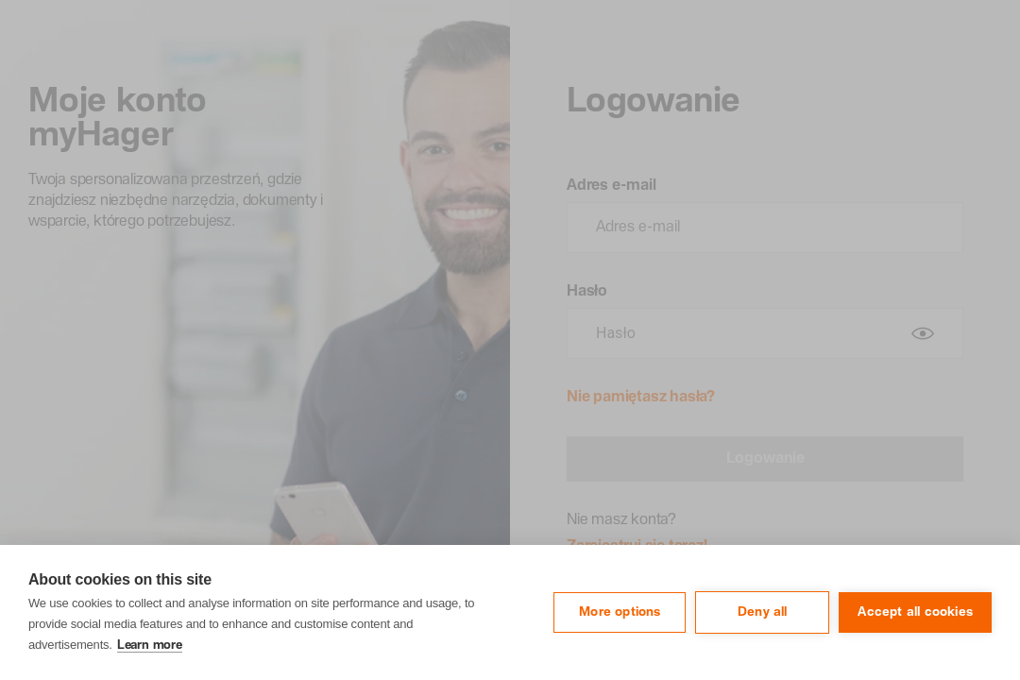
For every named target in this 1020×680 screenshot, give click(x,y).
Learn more (149, 645)
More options (619, 612)
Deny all (763, 612)
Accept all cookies (915, 612)
